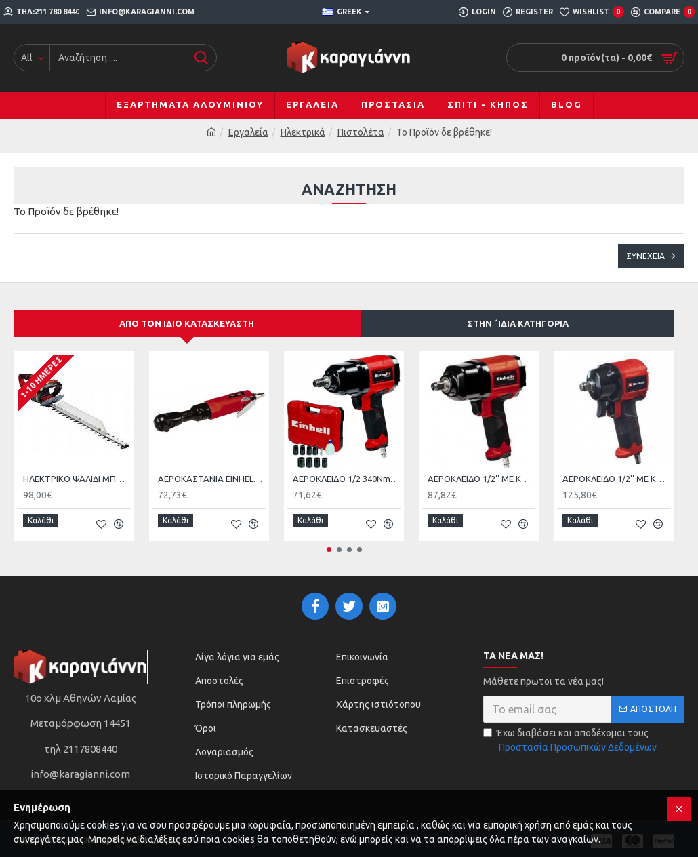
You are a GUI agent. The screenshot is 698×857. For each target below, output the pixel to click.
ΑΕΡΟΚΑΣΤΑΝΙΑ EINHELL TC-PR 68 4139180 (212, 479)
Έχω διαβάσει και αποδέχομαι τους (571, 735)
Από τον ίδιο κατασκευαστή (186, 323)
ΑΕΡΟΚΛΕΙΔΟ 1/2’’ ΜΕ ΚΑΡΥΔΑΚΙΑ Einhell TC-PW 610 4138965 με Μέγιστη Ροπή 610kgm (616, 479)
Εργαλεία (248, 132)
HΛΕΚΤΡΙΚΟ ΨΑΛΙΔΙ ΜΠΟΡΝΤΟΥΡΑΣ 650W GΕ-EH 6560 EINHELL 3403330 (77, 479)
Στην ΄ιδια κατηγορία (518, 323)
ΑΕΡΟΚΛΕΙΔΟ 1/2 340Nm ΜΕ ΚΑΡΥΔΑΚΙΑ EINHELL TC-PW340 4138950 (347, 479)
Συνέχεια (645, 256)
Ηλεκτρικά (303, 132)
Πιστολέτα (360, 132)
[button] (329, 544)
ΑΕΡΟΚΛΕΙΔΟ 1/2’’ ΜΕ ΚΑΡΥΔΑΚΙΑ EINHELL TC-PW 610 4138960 (481, 479)
